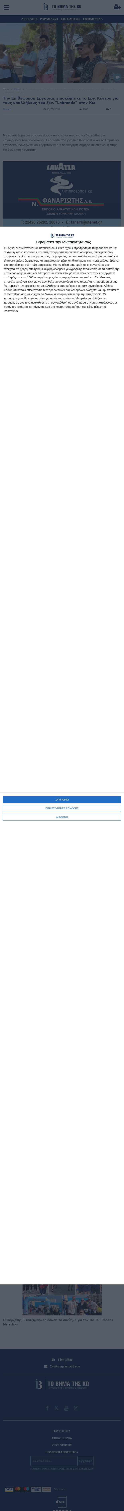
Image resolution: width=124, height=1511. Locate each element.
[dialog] (62, 755)
